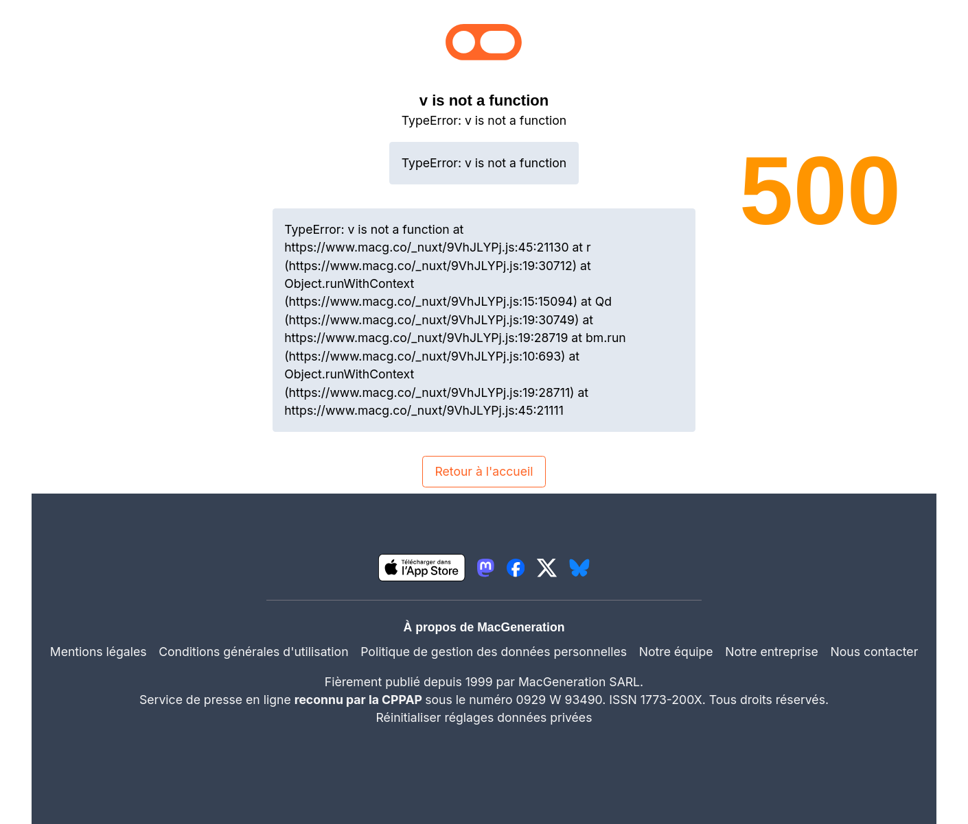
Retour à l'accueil (484, 471)
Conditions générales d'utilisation (253, 651)
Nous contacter (874, 651)
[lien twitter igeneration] (547, 568)
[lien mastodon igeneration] (485, 568)
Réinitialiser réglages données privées (484, 717)
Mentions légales (98, 651)
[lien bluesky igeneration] (579, 568)
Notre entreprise (771, 651)
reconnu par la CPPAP (360, 699)
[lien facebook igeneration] (516, 568)
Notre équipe (676, 651)
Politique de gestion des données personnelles (493, 651)
